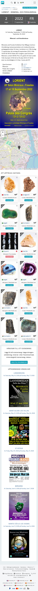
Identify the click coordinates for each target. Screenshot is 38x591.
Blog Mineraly (7, 573)
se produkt (9, 200)
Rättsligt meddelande (13, 567)
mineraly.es (29, 583)
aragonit (25, 195)
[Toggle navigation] (34, 3)
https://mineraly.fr (19, 577)
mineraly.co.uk (22, 580)
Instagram (26, 573)
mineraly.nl (8, 585)
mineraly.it (19, 583)
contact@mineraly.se (22, 575)
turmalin (25, 223)
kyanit (5, 251)
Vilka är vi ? (30, 567)
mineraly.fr (11, 580)
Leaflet (19, 169)
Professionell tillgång (21, 569)
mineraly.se (29, 585)
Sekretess (23, 567)
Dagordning (7, 7)
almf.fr (25, 64)
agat (4, 223)
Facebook (17, 573)
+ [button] (2, 132)
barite (5, 195)
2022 (13, 7)
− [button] (2, 135)
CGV (4, 567)
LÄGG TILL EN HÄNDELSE (19, 362)
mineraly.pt (19, 585)
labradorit (26, 336)
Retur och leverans (8, 569)
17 (10, 9)
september (5, 9)
